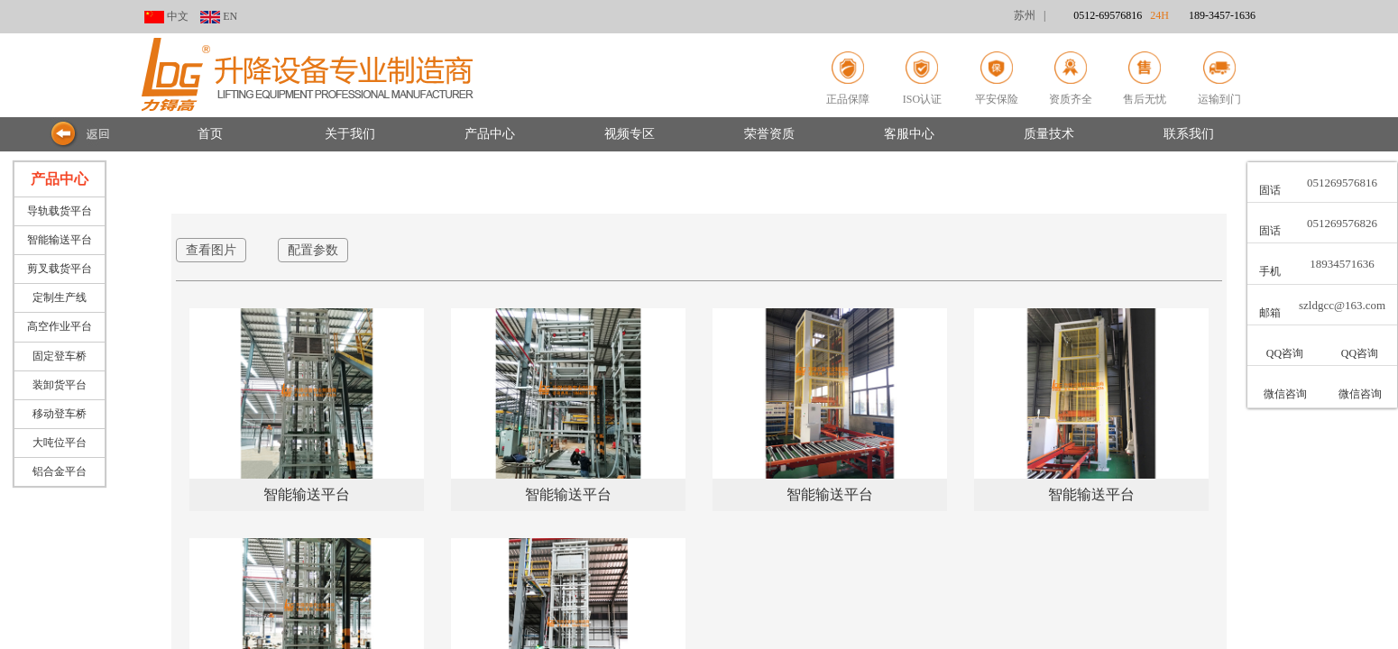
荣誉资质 (769, 134)
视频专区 (629, 134)
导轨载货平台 (59, 211)
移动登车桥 (59, 413)
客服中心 (909, 134)
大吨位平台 (59, 442)
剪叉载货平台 (59, 268)
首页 (210, 134)
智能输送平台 (59, 239)
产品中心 (489, 134)
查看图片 (211, 250)
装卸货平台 (59, 385)
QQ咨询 (1284, 353)
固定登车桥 (59, 356)
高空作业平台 (59, 326)
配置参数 (313, 250)
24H (1202, 15)
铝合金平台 (59, 471)
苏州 (1024, 15)
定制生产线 (59, 297)
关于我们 (350, 134)
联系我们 (1188, 134)
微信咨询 (1285, 394)
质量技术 (1049, 134)
